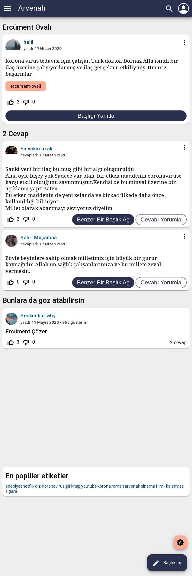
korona (104, 486)
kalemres (175, 486)
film (159, 486)
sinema (148, 486)
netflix (28, 486)
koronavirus (53, 486)
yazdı (28, 48)
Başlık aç (166, 563)
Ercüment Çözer (26, 331)
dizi (38, 486)
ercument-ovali (25, 86)
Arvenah (32, 8)
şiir (68, 486)
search (169, 8)
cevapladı (29, 154)
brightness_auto (180, 542)
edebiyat (13, 486)
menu (7, 8)
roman (117, 486)
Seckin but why (38, 316)
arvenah (132, 486)
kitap (76, 486)
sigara (11, 491)
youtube (89, 486)
